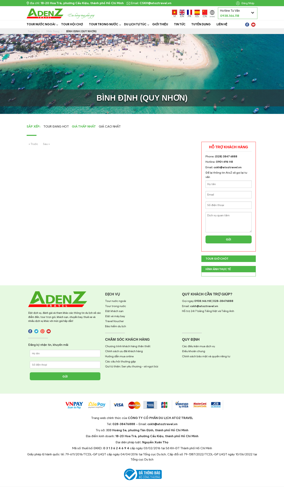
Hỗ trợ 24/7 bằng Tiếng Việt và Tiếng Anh (208, 311)
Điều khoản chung (193, 351)
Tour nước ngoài (115, 301)
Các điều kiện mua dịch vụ (198, 346)
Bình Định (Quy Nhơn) (81, 31)
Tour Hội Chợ (72, 24)
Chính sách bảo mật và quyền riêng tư (206, 356)
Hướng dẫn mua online (119, 356)
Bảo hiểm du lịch (115, 326)
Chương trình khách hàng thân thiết (127, 346)
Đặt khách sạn (114, 311)
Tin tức (179, 24)
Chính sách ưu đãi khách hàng (124, 351)
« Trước (33, 144)
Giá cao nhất (110, 126)
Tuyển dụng (201, 24)
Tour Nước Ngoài (41, 24)
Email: (200, 306)
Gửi (228, 239)
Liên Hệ (222, 24)
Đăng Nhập (245, 3)
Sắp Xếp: (33, 126)
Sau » (46, 144)
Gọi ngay (207, 301)
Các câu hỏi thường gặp (120, 361)
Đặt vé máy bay (115, 316)
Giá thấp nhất (84, 126)
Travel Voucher (114, 321)
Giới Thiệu (160, 24)
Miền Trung (53, 31)
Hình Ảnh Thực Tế (218, 269)
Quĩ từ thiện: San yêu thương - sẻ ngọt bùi (131, 366)
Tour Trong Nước (103, 24)
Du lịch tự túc (135, 24)
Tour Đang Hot (56, 126)
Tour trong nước (115, 306)
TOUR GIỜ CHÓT (217, 258)
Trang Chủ (34, 31)
